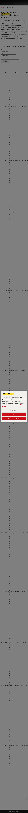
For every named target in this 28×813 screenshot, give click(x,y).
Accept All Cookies (14, 414)
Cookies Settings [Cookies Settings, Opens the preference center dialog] (14, 410)
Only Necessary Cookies (14, 418)
